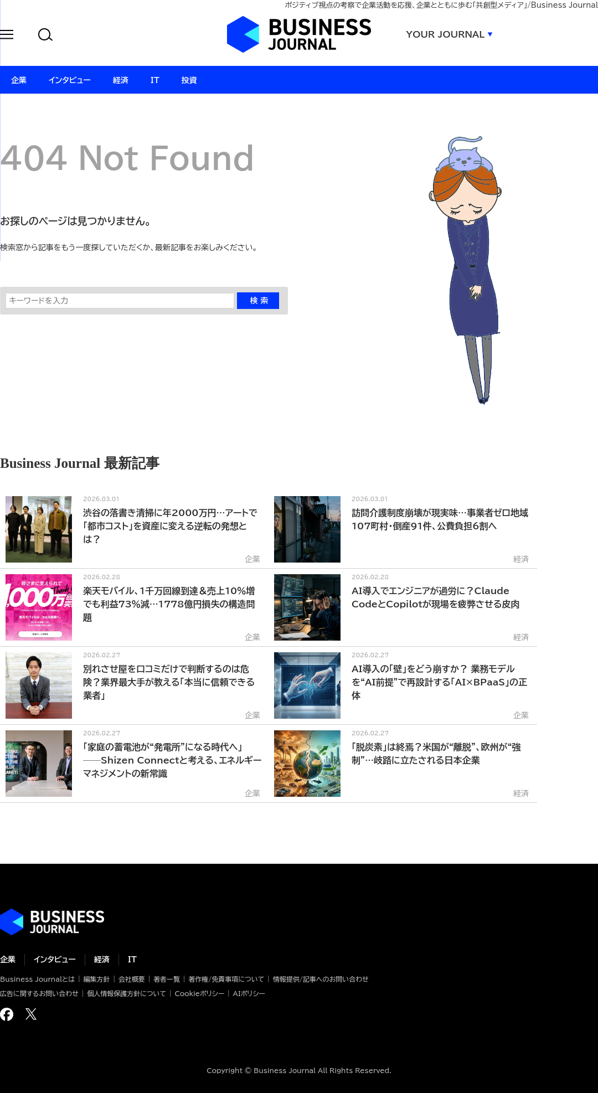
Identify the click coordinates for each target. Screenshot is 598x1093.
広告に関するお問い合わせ (39, 993)
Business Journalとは (37, 979)
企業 (8, 959)
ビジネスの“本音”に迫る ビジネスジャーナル (52, 922)
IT (132, 959)
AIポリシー (249, 993)
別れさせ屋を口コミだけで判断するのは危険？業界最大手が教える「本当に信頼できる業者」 (169, 682)
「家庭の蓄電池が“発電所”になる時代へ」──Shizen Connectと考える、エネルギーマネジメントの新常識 (172, 760)
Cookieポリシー (199, 993)
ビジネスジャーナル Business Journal (299, 34)
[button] (6, 36)
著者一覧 (166, 979)
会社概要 (131, 979)
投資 (189, 80)
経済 (102, 959)
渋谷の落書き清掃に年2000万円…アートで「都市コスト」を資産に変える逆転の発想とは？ (170, 526)
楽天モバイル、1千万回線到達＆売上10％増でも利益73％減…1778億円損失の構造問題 (169, 604)
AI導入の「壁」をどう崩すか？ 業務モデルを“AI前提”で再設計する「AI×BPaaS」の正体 (439, 682)
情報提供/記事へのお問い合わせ (321, 979)
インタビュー (55, 959)
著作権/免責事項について (226, 979)
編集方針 (96, 979)
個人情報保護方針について (126, 993)
